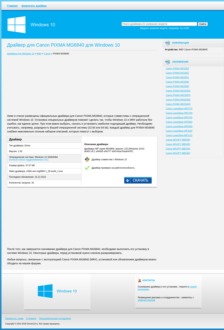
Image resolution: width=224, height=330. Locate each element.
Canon (47, 53)
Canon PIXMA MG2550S (178, 95)
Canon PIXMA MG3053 (177, 68)
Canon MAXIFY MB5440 (178, 148)
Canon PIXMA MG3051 (177, 77)
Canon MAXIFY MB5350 (178, 153)
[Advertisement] (82, 85)
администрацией (146, 300)
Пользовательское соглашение (55, 318)
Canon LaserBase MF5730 (179, 117)
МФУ (39, 53)
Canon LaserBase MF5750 (179, 113)
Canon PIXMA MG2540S (178, 104)
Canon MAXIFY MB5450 (178, 144)
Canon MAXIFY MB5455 (178, 140)
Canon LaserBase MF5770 (179, 108)
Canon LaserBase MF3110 (179, 135)
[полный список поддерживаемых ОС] (28, 159)
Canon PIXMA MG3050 (177, 82)
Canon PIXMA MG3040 (177, 86)
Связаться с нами (14, 318)
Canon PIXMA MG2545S (178, 99)
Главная (12, 5)
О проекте (31, 318)
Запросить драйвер (34, 5)
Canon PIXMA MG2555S (178, 91)
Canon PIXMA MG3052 (177, 73)
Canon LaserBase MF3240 (179, 131)
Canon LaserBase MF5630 (179, 126)
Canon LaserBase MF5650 (179, 122)
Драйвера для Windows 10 (20, 53)
